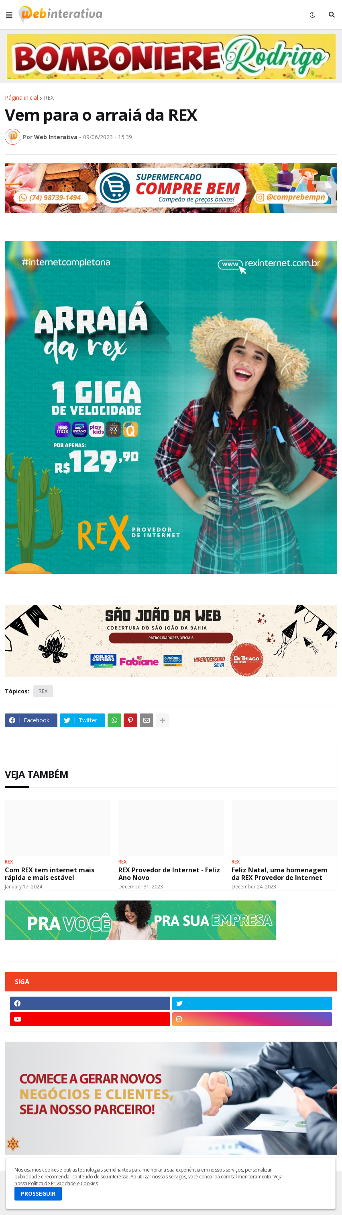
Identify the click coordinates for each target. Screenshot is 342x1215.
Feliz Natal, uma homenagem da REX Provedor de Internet (280, 874)
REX (49, 98)
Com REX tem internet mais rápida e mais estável (49, 874)
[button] (9, 15)
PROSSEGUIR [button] (38, 1193)
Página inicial (21, 98)
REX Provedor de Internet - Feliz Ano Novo (169, 874)
